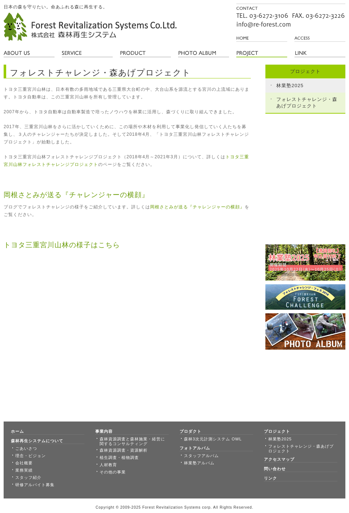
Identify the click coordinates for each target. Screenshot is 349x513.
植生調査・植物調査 (119, 457)
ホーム (17, 431)
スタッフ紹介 (28, 477)
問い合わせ (275, 469)
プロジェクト (277, 431)
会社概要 (24, 463)
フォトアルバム (195, 448)
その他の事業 (113, 472)
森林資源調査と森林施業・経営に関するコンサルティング (132, 441)
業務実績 (24, 470)
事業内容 (104, 431)
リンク (270, 478)
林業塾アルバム (199, 463)
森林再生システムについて (37, 441)
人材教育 (108, 465)
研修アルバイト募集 (35, 485)
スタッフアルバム (201, 455)
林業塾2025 (290, 85)
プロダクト (190, 431)
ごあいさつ (26, 448)
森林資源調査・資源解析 (124, 450)
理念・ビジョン (30, 455)
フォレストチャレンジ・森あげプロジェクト (306, 103)
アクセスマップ (279, 459)
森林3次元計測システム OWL (213, 439)
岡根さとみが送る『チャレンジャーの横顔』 (197, 206)
